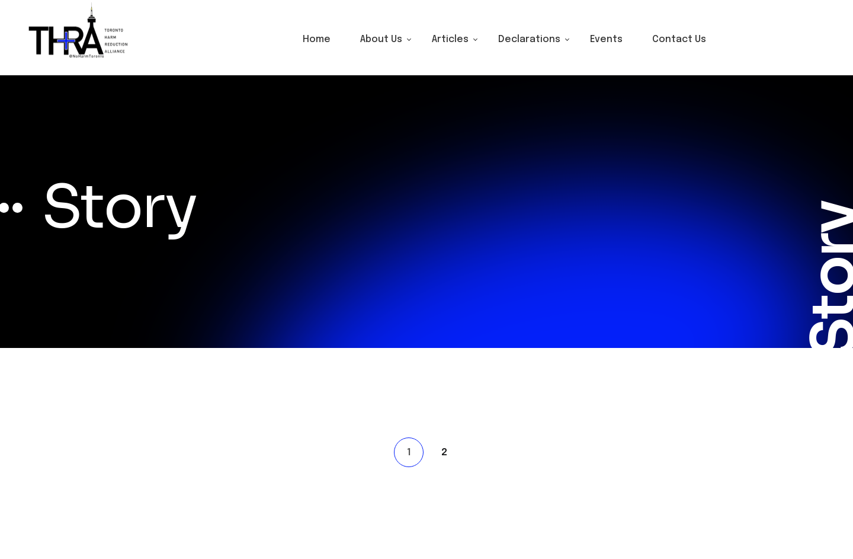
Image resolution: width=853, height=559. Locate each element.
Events (606, 39)
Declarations (529, 39)
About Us (381, 39)
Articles (450, 39)
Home (317, 39)
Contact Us (679, 39)
